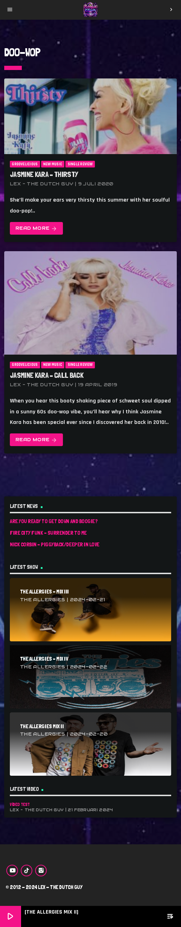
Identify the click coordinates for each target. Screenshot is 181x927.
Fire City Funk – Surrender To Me (48, 532)
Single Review (80, 164)
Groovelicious (25, 164)
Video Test (20, 804)
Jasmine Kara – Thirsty (44, 174)
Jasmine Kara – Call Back (46, 375)
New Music (52, 164)
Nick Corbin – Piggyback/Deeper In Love (54, 544)
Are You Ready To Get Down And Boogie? (53, 521)
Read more (36, 228)
